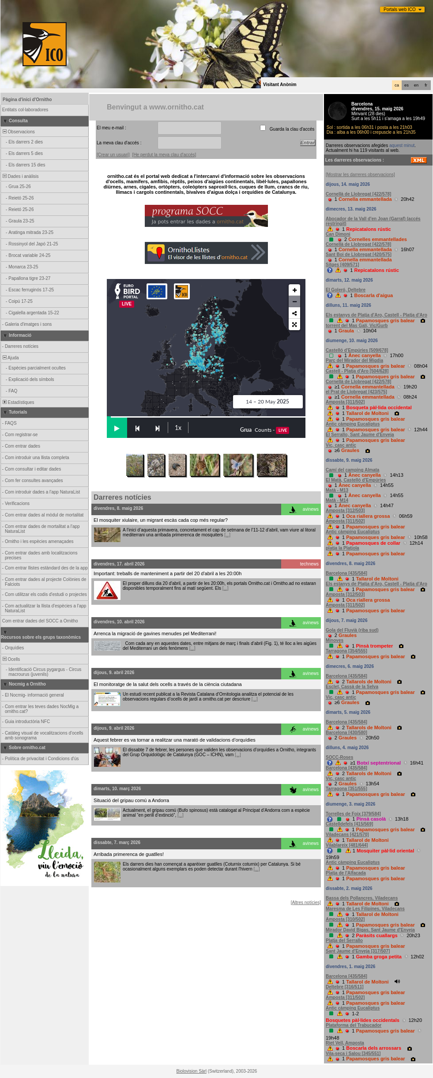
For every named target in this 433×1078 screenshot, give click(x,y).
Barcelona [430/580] (346, 732)
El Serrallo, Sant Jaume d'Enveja (360, 434)
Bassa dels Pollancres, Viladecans (362, 898)
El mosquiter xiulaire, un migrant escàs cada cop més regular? (161, 520)
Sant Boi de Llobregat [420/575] (359, 254)
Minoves (334, 640)
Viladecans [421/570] (347, 834)
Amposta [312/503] (345, 510)
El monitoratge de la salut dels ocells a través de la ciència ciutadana (168, 684)
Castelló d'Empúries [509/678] (357, 350)
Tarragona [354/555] (346, 650)
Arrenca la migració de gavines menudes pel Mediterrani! (155, 633)
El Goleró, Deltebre (345, 289)
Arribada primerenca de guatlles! (129, 854)
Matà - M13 (337, 490)
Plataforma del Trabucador (353, 1025)
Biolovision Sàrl (192, 1071)
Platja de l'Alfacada (346, 873)
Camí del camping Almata (352, 469)
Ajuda (10, 357)
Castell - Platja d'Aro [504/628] (357, 371)
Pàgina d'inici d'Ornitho (27, 99)
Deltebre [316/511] (345, 986)
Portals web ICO (400, 9)
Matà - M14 (337, 500)
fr (426, 85)
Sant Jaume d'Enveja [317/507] (358, 951)
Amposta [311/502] (345, 402)
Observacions (18, 131)
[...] (227, 534)
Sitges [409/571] (342, 264)
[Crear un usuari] (113, 154)
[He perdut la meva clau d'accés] (164, 154)
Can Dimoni (338, 234)
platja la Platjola (342, 548)
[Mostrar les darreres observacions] (360, 174)
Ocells (10, 659)
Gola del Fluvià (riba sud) (352, 630)
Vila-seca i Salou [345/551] (353, 1053)
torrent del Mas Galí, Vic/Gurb (357, 325)
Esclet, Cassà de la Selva (352, 686)
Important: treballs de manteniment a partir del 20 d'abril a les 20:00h (167, 573)
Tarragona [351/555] (346, 788)
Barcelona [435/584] (346, 573)
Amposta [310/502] (345, 919)
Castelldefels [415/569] (349, 824)
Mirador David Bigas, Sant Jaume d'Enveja (370, 929)
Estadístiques (17, 402)
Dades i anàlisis (20, 176)
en (416, 85)
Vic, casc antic (341, 445)
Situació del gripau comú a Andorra (131, 800)
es (406, 85)
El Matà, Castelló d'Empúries (356, 480)
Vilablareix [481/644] (347, 845)
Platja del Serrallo (344, 940)
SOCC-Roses (339, 757)
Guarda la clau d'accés (292, 129)
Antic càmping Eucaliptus (353, 424)
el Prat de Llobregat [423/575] (356, 391)
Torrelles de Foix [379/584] (353, 813)
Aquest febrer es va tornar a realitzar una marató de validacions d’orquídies (175, 740)
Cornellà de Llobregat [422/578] (358, 194)
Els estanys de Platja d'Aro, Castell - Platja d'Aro (376, 315)
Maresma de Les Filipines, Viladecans (365, 908)
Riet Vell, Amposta (345, 1042)
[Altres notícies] (306, 902)
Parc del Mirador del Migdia (354, 360)
